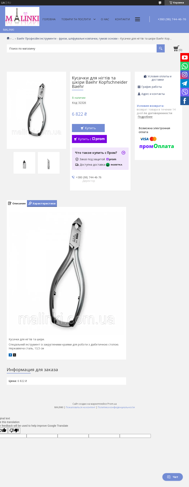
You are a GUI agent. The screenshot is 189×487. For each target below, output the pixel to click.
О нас (105, 19)
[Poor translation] (14, 430)
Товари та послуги (76, 19)
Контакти (122, 19)
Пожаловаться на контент (80, 407)
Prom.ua (112, 403)
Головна (49, 19)
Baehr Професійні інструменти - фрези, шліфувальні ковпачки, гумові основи (67, 38)
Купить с (91, 139)
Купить (90, 128)
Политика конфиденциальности (116, 407)
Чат (172, 477)
